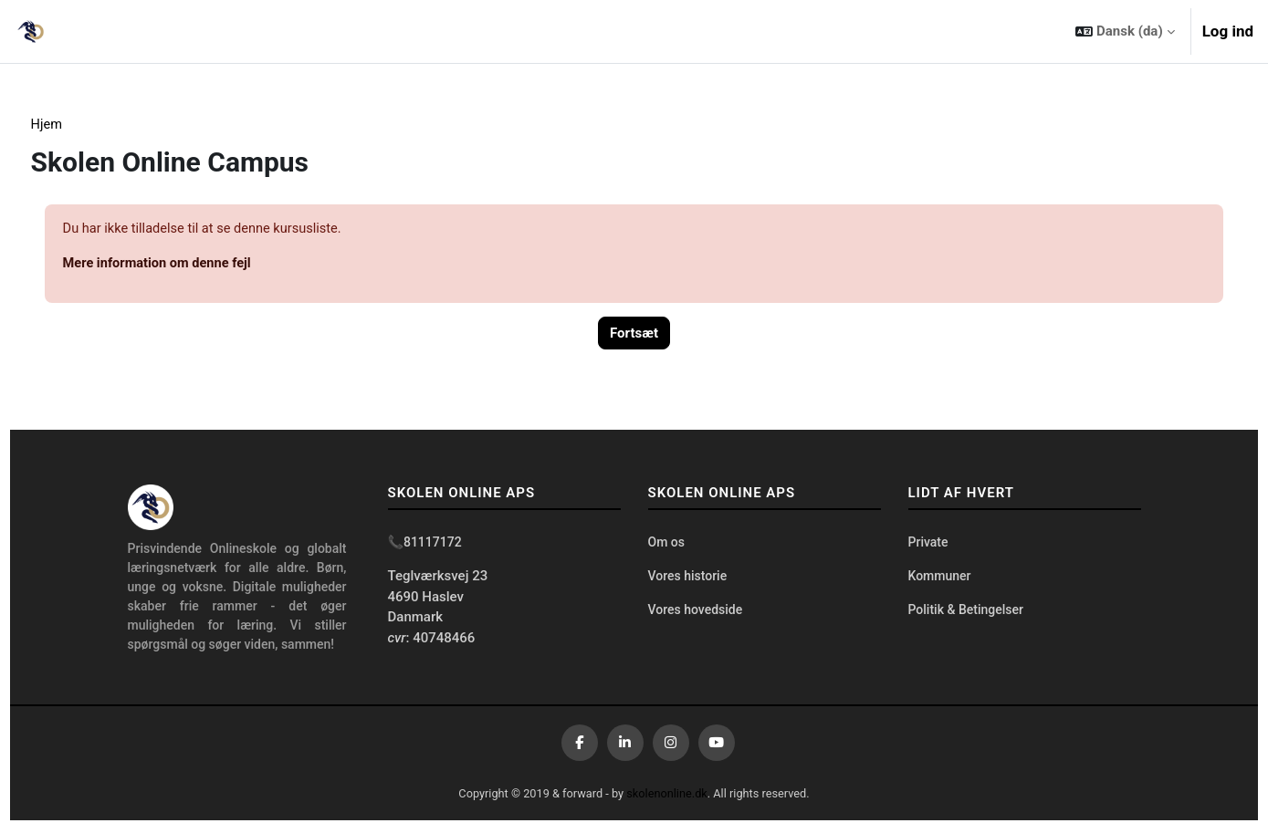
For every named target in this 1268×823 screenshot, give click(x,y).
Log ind (1227, 31)
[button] (1125, 31)
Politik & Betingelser (965, 613)
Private (928, 544)
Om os (666, 544)
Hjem (81, 125)
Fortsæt (634, 335)
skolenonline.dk (667, 795)
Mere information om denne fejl (193, 264)
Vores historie (688, 579)
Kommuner (939, 579)
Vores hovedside (695, 613)
